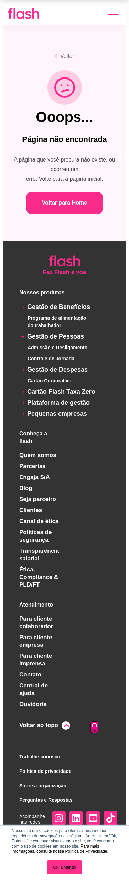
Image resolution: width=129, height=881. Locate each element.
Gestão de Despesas (57, 369)
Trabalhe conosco (39, 756)
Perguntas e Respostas (46, 800)
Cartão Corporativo (50, 380)
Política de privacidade (45, 771)
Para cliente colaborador (36, 622)
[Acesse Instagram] (59, 819)
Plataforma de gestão (58, 402)
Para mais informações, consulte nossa (55, 849)
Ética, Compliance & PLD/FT (38, 577)
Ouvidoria (32, 704)
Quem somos (37, 455)
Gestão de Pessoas (55, 336)
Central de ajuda (33, 689)
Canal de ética (38, 521)
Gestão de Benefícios (58, 306)
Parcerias (32, 466)
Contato (30, 674)
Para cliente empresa (35, 641)
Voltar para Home (64, 203)
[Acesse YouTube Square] (93, 819)
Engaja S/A (34, 477)
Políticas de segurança (35, 536)
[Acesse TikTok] (110, 819)
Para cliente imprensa (35, 660)
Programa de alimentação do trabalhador (57, 321)
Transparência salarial (39, 555)
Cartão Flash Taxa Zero (61, 391)
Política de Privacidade (86, 851)
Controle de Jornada (51, 358)
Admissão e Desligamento (57, 347)
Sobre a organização (42, 785)
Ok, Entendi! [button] (64, 867)
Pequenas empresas (57, 413)
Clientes (30, 510)
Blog (25, 488)
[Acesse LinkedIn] (76, 819)
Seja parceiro (37, 499)
